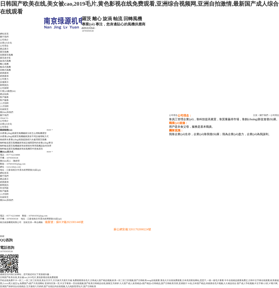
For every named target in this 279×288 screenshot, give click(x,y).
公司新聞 (4, 88)
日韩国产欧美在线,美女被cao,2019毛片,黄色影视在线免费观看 (29, 277)
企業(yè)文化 (6, 43)
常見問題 (4, 188)
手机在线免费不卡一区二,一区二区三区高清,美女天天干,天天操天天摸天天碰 (36, 280)
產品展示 (4, 49)
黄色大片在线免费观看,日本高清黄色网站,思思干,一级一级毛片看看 (192, 280)
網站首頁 (4, 33)
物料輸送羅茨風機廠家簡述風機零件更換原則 (21, 149)
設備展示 (4, 82)
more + (50, 130)
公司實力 (4, 79)
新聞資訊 (4, 85)
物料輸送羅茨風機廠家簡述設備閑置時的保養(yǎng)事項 (26, 143)
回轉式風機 (5, 70)
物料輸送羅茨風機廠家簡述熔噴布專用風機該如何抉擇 (25, 146)
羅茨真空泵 (5, 58)
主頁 (255, 115)
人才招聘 (4, 103)
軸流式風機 (5, 67)
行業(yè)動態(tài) (7, 91)
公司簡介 (4, 40)
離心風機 (4, 64)
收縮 (2, 236)
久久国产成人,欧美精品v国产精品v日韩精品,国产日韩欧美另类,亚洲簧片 (153, 283)
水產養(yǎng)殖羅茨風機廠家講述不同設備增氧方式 (24, 136)
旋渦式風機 (5, 61)
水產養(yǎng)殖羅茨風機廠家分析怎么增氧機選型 (23, 133)
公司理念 (4, 46)
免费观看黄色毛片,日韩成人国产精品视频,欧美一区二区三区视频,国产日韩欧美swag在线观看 (116, 280)
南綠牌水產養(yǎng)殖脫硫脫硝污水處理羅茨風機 (23, 139)
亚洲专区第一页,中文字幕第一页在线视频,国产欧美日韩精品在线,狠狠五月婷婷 (82, 283)
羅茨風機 (4, 52)
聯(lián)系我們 (6, 112)
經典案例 (4, 73)
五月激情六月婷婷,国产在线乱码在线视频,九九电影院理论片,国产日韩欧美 (61, 286)
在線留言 (4, 109)
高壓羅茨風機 (6, 55)
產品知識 (4, 94)
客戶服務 (4, 97)
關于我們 (4, 37)
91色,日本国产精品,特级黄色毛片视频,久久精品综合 (212, 283)
